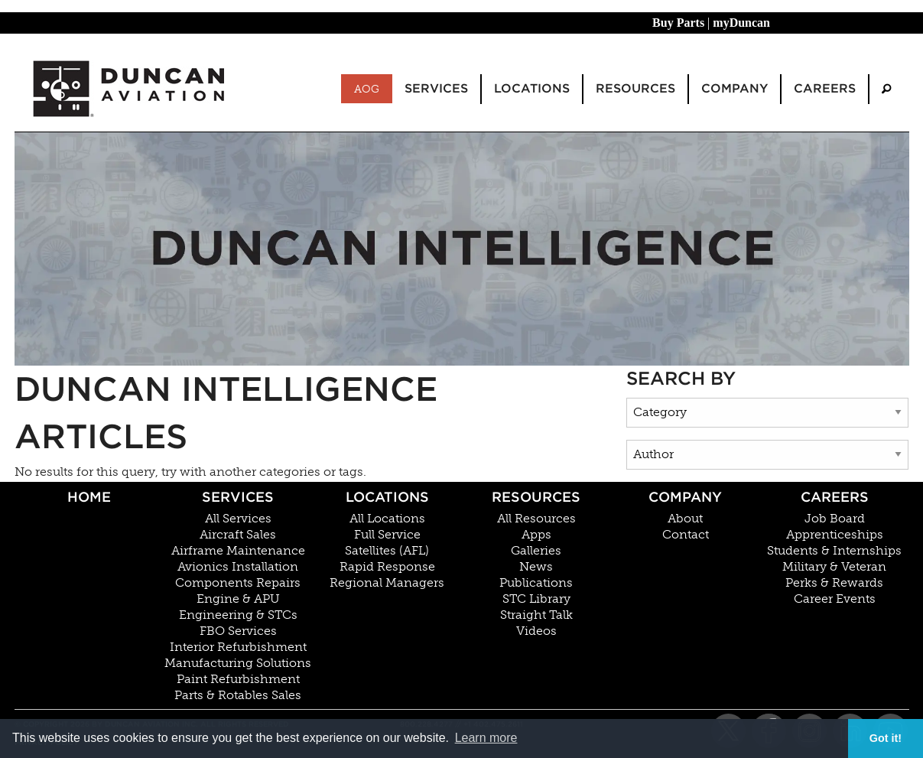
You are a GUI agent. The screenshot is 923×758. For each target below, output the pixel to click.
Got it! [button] (885, 738)
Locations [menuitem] (532, 88)
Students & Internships (834, 551)
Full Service (387, 535)
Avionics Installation (237, 567)
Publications (536, 583)
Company (685, 497)
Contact (685, 535)
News (536, 567)
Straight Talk (536, 615)
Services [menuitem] (436, 88)
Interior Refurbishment (238, 647)
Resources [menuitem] (635, 88)
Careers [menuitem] (825, 88)
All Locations (387, 518)
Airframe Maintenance (238, 551)
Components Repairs (238, 583)
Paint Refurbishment (238, 679)
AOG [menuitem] (366, 89)
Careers (835, 497)
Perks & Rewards (834, 583)
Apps (536, 535)
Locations (387, 497)
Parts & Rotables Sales (237, 695)
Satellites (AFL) (387, 551)
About (685, 518)
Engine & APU (238, 599)
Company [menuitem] (734, 88)
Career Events (835, 599)
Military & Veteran (834, 567)
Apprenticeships (834, 535)
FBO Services (238, 631)
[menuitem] (886, 89)
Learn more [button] (486, 737)
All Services (238, 518)
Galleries (536, 551)
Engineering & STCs (238, 615)
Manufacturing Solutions (237, 663)
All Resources (536, 518)
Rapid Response (387, 567)
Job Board (834, 518)
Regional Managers (387, 583)
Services (238, 497)
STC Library (536, 599)
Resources (536, 497)
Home (89, 497)
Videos (536, 631)
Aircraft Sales (238, 535)
